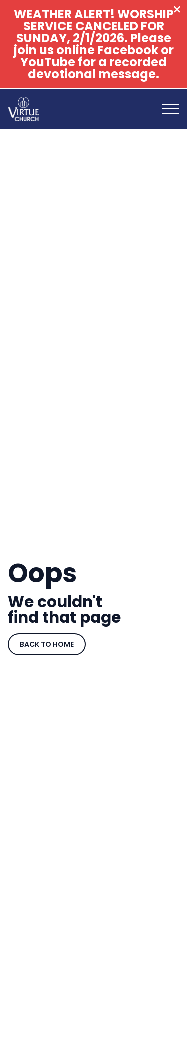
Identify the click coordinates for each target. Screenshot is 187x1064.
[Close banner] (177, 10)
